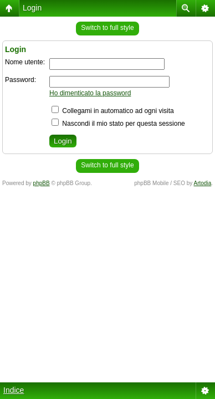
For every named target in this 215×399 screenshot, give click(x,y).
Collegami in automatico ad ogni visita (113, 111)
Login (32, 7)
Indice (13, 390)
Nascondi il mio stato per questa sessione (118, 123)
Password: (20, 80)
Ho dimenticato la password (90, 93)
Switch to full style (107, 28)
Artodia (203, 183)
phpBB (41, 183)
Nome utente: (25, 62)
